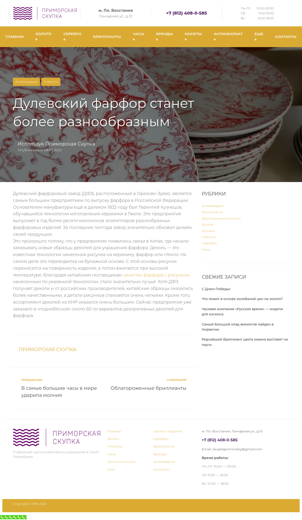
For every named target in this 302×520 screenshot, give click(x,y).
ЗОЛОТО (43, 37)
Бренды (160, 454)
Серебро (209, 243)
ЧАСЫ (138, 37)
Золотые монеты (121, 461)
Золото (208, 224)
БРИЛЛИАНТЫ (107, 36)
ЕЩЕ (259, 37)
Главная (114, 431)
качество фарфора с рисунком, (156, 275)
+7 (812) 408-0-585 (186, 13)
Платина (114, 446)
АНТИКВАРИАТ (228, 37)
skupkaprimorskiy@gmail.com (237, 449)
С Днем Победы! (216, 289)
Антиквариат (26, 82)
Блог (111, 469)
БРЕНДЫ (164, 37)
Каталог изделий (167, 431)
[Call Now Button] (13, 517)
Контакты (161, 469)
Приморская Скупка (70, 144)
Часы (206, 249)
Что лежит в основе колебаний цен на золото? (242, 299)
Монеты (208, 231)
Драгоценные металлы (221, 218)
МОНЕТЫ (193, 37)
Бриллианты (212, 212)
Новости (51, 82)
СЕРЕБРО (72, 37)
